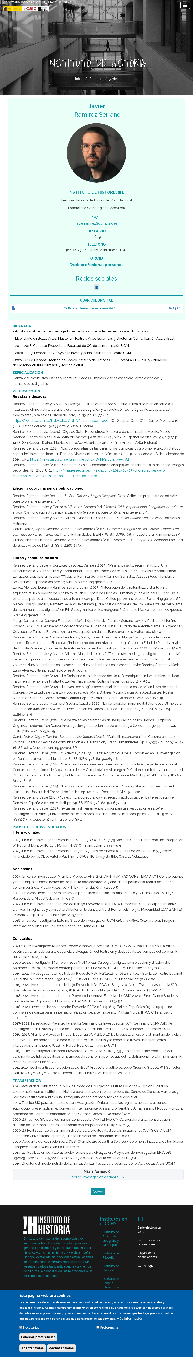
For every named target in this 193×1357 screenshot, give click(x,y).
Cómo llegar (146, 1265)
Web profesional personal (96, 264)
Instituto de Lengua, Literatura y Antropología (112, 1285)
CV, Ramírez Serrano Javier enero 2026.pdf (92, 308)
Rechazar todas (61, 1350)
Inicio (79, 78)
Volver (98, 1192)
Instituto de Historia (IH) (96, 192)
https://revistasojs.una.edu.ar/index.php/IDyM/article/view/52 (79, 459)
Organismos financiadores (147, 1255)
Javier (113, 78)
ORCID (96, 258)
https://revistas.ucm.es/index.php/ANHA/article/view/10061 (61, 421)
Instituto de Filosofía (111, 1255)
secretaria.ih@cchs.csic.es (24, 2)
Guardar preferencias (38, 1339)
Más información (129, 1320)
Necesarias (31, 1329)
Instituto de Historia (111, 1268)
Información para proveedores (150, 1242)
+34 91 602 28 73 (59, 2)
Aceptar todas (32, 1350)
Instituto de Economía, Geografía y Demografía (111, 1238)
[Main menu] (185, 5)
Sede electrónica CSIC (149, 1229)
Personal (96, 78)
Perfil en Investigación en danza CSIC (98, 1177)
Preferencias (109, 1329)
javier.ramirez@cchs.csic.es (96, 223)
